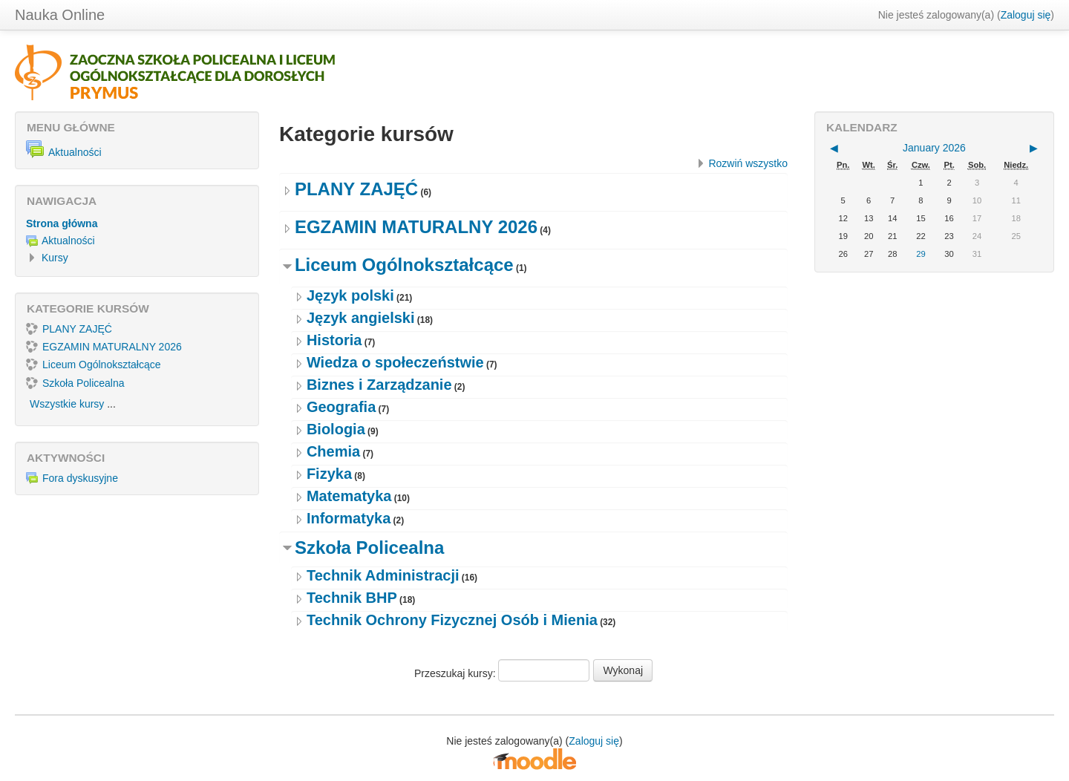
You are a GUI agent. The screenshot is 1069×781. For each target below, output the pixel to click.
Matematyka (349, 496)
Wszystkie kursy (67, 404)
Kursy (55, 258)
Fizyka (329, 473)
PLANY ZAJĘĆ (356, 189)
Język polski (350, 295)
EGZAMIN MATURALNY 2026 (416, 227)
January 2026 (934, 148)
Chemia (333, 451)
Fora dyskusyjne (72, 478)
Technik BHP (352, 597)
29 (920, 253)
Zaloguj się (1026, 15)
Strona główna (61, 223)
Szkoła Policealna (369, 547)
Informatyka (348, 518)
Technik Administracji (383, 575)
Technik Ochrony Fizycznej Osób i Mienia (452, 620)
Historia (334, 340)
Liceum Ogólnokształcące (404, 265)
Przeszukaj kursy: (456, 673)
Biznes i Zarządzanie (379, 384)
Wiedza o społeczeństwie (395, 362)
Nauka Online (60, 15)
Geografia (341, 407)
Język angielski (361, 318)
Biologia (336, 429)
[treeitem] (137, 223)
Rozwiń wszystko (748, 163)
